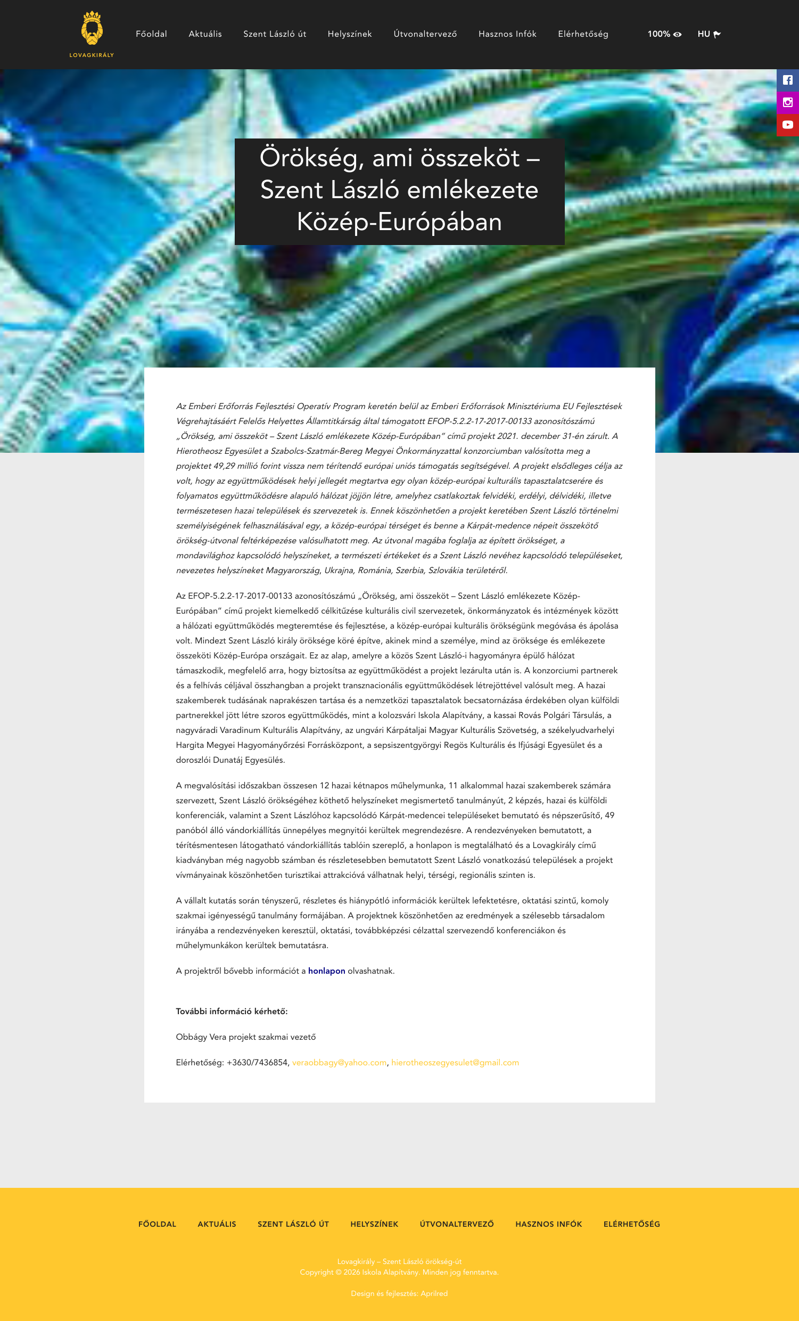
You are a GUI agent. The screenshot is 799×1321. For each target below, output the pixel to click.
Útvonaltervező (425, 34)
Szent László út (274, 34)
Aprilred (434, 1294)
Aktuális (205, 34)
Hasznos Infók (508, 34)
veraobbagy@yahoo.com (339, 1063)
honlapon (326, 971)
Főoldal (151, 34)
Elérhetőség (583, 34)
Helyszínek (350, 34)
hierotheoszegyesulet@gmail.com (455, 1063)
